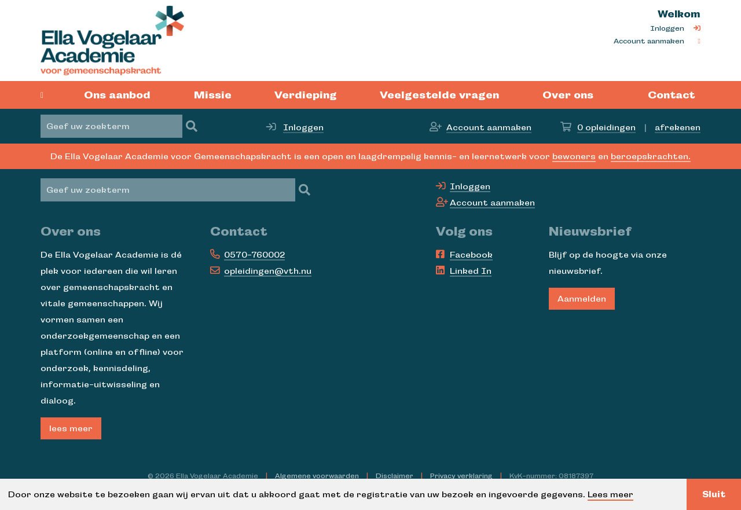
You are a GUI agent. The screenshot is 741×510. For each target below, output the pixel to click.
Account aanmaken (649, 41)
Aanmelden (581, 298)
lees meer (71, 428)
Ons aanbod (117, 95)
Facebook (471, 254)
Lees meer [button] (610, 494)
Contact (671, 95)
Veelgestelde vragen (439, 95)
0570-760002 (254, 254)
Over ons (567, 95)
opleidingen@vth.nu (267, 271)
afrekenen (677, 127)
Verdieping (305, 95)
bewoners (574, 156)
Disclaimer (394, 476)
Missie (213, 95)
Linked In (470, 271)
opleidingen (606, 127)
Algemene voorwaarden (317, 476)
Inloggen (667, 28)
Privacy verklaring (461, 476)
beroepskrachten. (651, 156)
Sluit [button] (713, 494)
